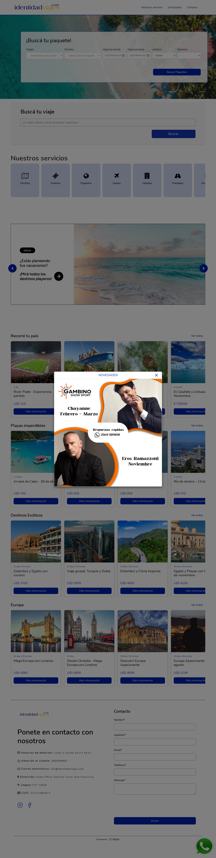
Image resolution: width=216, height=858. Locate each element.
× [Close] (156, 375)
